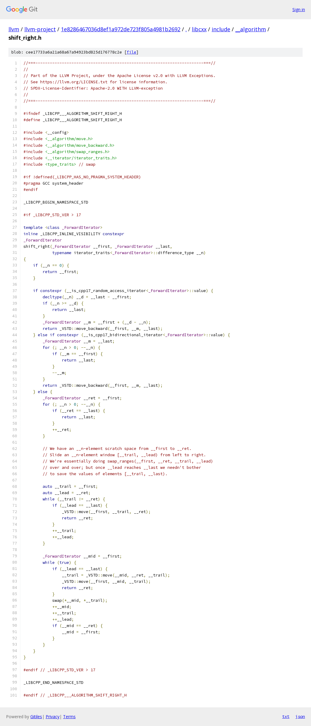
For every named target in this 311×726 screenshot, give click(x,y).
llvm (13, 29)
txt (285, 716)
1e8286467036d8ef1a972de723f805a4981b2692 (120, 29)
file (131, 52)
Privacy (52, 716)
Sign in (298, 9)
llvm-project (40, 29)
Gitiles (36, 716)
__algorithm (250, 29)
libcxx (199, 29)
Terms (69, 716)
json (300, 716)
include (221, 29)
